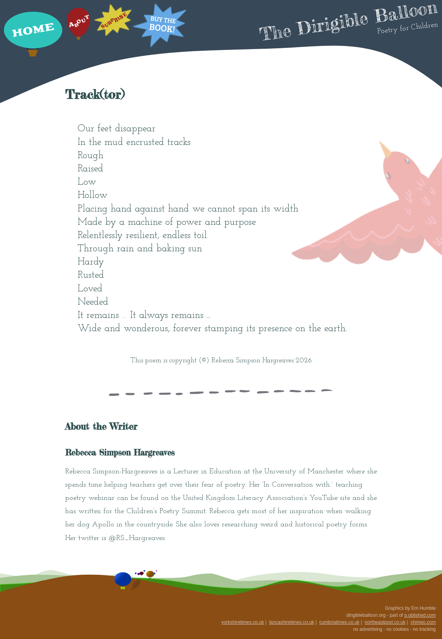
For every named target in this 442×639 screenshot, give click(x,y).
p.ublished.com (420, 615)
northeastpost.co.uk (384, 622)
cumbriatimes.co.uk (339, 622)
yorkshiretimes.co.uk (242, 622)
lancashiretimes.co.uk (291, 622)
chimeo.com (423, 622)
